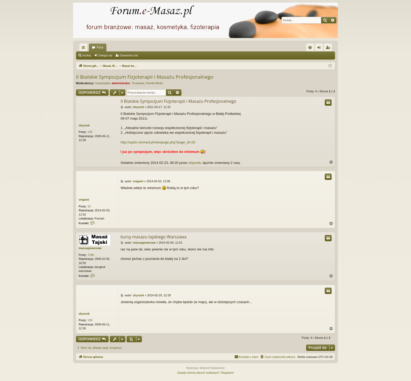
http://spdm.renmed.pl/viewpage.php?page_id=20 (158, 142)
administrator (121, 83)
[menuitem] (310, 47)
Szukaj (86, 55)
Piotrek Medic (154, 83)
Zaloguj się (105, 55)
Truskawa (138, 83)
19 (89, 206)
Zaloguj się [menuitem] (320, 48)
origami (84, 199)
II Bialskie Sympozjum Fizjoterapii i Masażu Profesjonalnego (144, 76)
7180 (91, 254)
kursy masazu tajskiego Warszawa (154, 236)
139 (90, 131)
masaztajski (102, 83)
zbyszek (84, 125)
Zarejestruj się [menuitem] (329, 48)
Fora (100, 47)
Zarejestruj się (129, 55)
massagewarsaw (90, 248)
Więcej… (84, 48)
